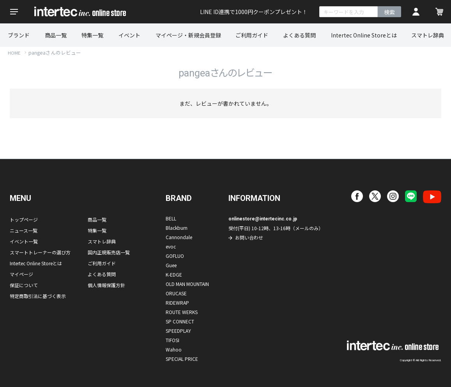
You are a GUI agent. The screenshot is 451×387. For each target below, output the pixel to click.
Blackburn (176, 227)
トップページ (24, 219)
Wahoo (174, 349)
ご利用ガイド (251, 35)
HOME (14, 53)
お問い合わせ (249, 237)
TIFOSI (172, 340)
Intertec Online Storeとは (364, 35)
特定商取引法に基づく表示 (38, 296)
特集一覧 (92, 35)
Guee (171, 265)
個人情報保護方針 (106, 285)
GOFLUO (175, 255)
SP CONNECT (180, 321)
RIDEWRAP (177, 302)
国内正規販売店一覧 (109, 252)
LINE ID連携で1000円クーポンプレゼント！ (254, 12)
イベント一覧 (24, 241)
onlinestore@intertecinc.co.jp (262, 219)
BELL (171, 218)
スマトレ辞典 (427, 35)
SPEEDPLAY (178, 330)
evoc (171, 246)
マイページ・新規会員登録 (188, 35)
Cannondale (179, 237)
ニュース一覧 (23, 230)
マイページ (21, 274)
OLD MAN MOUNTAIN (187, 283)
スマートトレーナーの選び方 (40, 252)
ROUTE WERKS (182, 312)
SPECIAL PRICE (182, 358)
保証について (24, 285)
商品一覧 (56, 35)
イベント (129, 35)
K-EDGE (174, 274)
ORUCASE (176, 293)
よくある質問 (299, 35)
